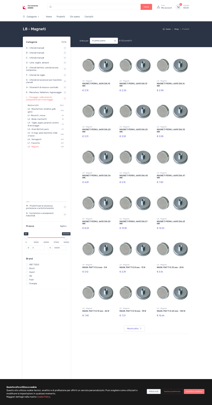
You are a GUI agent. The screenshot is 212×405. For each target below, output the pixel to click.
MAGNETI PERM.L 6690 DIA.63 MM (171, 222)
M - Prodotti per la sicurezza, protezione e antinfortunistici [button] (46, 155)
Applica (63, 175)
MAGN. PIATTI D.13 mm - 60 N (95, 311)
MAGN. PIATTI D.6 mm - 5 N (94, 267)
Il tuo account (86, 359)
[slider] (26, 185)
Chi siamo (75, 16)
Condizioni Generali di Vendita (149, 370)
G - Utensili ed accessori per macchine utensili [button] (46, 81)
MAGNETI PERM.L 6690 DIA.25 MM (134, 130)
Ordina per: (84, 41)
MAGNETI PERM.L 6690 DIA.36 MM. (96, 176)
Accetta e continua (194, 391)
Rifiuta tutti (153, 391)
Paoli (32, 228)
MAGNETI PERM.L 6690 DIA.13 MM (133, 85)
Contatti (89, 16)
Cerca (146, 7)
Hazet (33, 221)
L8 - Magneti (87, 81)
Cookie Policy (43, 397)
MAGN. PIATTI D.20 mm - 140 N (171, 311)
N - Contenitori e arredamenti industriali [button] (46, 163)
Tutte (63, 42)
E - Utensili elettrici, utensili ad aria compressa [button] (46, 68)
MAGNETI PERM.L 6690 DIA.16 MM (171, 85)
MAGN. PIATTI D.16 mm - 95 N (133, 311)
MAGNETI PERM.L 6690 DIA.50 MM (96, 222)
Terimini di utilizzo (144, 362)
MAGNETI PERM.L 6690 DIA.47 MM (171, 176)
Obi (31, 224)
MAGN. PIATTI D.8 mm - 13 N (132, 267)
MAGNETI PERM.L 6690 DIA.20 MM (96, 130)
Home (49, 16)
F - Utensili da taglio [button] (46, 75)
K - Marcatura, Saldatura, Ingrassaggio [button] (46, 93)
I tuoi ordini (84, 362)
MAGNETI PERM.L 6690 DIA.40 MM (134, 176)
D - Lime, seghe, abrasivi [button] (46, 62)
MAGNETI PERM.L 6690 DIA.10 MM (96, 85)
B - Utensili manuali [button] (46, 52)
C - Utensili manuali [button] (46, 57)
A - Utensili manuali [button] (46, 47)
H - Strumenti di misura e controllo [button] (46, 87)
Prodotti (61, 16)
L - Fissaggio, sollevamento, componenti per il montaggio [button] (46, 100)
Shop (176, 29)
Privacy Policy (142, 359)
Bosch (33, 217)
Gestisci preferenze (172, 391)
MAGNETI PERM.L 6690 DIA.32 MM (171, 130)
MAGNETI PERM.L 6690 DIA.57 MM (134, 222)
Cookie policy (142, 366)
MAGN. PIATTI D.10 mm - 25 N (170, 267)
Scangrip (34, 232)
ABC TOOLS (35, 213)
